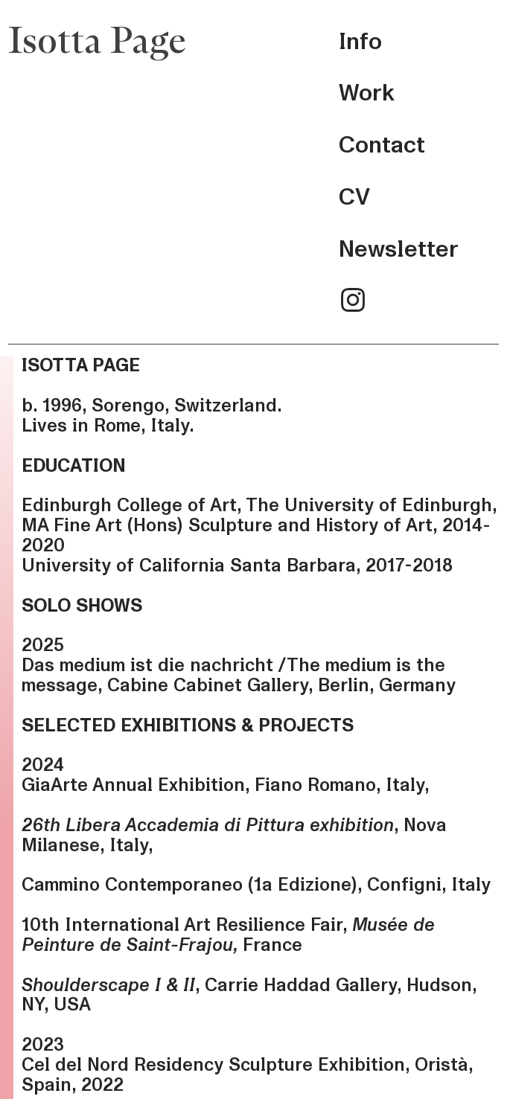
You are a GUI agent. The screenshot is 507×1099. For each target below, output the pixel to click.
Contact (382, 145)
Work (367, 93)
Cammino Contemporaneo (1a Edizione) (189, 884)
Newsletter (399, 249)
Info (360, 41)
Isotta (55, 42)
